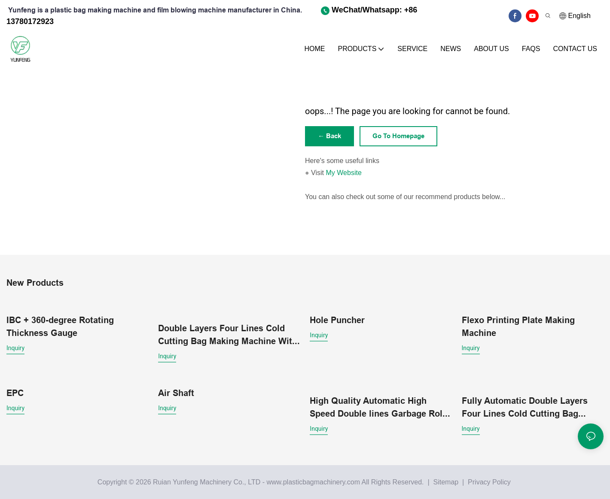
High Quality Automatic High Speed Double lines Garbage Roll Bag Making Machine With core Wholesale (377, 407)
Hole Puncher (337, 320)
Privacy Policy (489, 481)
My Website (344, 173)
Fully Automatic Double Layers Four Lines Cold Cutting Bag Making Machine (525, 407)
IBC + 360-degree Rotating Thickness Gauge (60, 327)
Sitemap (444, 481)
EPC (15, 392)
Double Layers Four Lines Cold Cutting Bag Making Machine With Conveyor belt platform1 (227, 335)
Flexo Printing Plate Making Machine (518, 327)
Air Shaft (176, 392)
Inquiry (15, 348)
